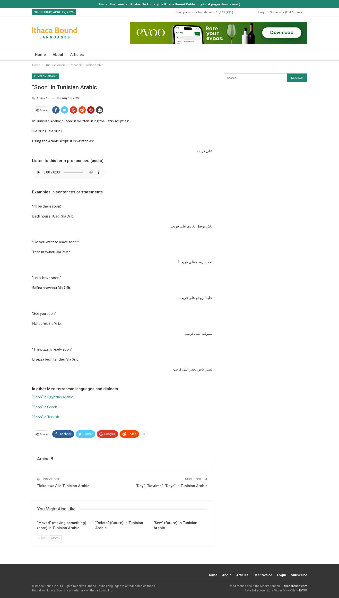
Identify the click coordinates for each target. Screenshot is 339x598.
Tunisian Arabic (46, 76)
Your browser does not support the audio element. (68, 172)
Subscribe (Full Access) (287, 12)
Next (55, 538)
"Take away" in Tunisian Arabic (63, 486)
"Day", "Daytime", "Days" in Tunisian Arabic (172, 486)
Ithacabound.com (295, 586)
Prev (43, 538)
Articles (77, 54)
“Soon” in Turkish (45, 417)
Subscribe (299, 575)
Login (262, 12)
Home (40, 54)
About (58, 54)
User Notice (262, 575)
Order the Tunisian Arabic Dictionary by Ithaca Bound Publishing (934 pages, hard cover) (169, 4)
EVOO (303, 590)
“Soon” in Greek (44, 407)
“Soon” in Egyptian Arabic (52, 397)
